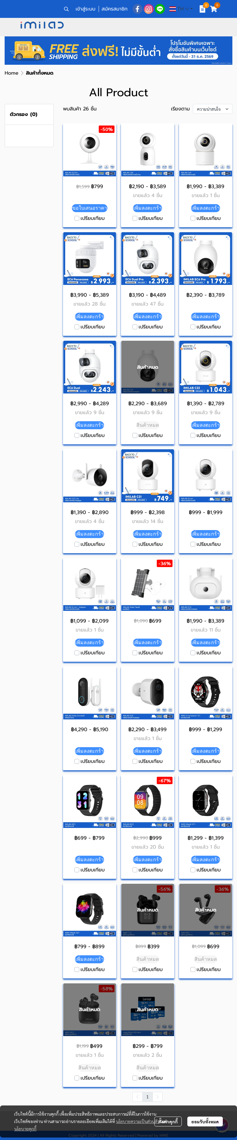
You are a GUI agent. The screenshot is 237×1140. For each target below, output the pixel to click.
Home (12, 73)
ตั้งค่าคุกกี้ (168, 1121)
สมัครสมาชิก (114, 9)
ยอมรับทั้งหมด (205, 1121)
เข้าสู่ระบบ (85, 9)
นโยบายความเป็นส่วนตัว (138, 1121)
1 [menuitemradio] (147, 1096)
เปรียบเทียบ (93, 218)
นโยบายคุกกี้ (25, 1128)
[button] (66, 9)
